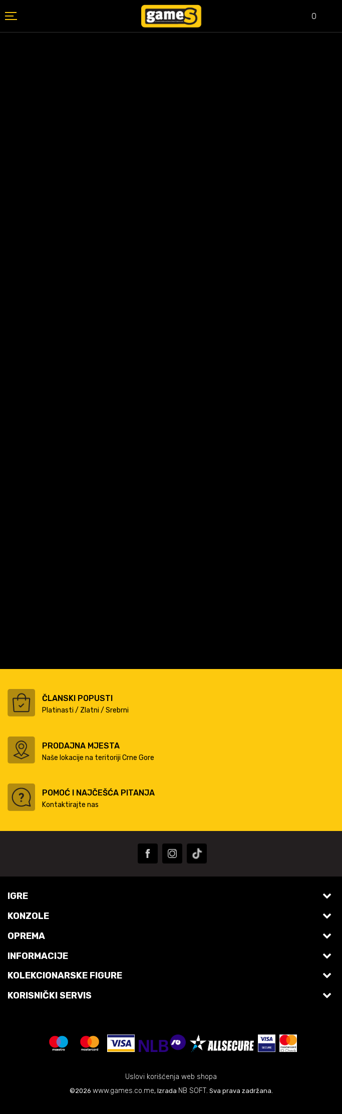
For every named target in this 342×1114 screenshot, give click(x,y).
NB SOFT (192, 1090)
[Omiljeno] (307, 17)
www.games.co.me (123, 1090)
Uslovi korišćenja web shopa (171, 1076)
